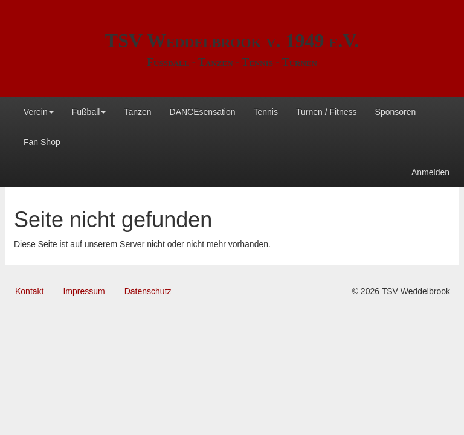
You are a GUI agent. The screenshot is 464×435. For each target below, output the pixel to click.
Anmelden (430, 172)
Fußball (89, 112)
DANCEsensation (203, 112)
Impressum (84, 291)
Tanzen (137, 112)
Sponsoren (395, 112)
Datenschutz (148, 291)
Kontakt (29, 291)
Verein (39, 112)
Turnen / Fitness (326, 112)
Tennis (265, 112)
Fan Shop (42, 142)
